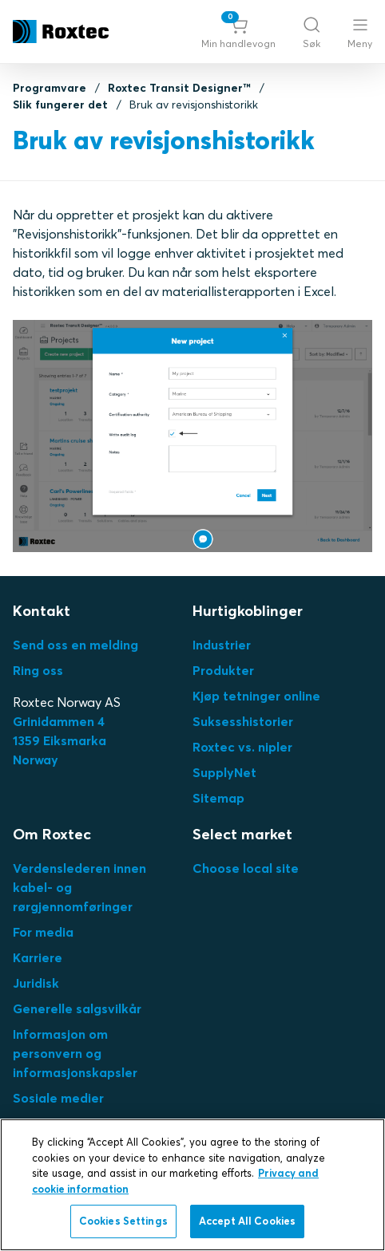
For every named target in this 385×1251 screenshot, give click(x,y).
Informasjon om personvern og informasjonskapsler (75, 1053)
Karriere (37, 957)
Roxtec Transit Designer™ (179, 88)
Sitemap (218, 798)
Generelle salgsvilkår (77, 1008)
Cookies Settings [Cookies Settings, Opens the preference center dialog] (123, 1220)
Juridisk (36, 983)
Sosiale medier (58, 1098)
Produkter (223, 670)
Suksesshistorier (242, 721)
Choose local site (245, 868)
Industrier (221, 645)
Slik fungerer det (60, 104)
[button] (238, 32)
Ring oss (38, 670)
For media (43, 932)
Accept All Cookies (247, 1220)
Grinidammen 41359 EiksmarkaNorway (59, 740)
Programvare (49, 88)
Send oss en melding (75, 645)
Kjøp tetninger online (256, 696)
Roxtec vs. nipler (242, 747)
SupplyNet (224, 772)
